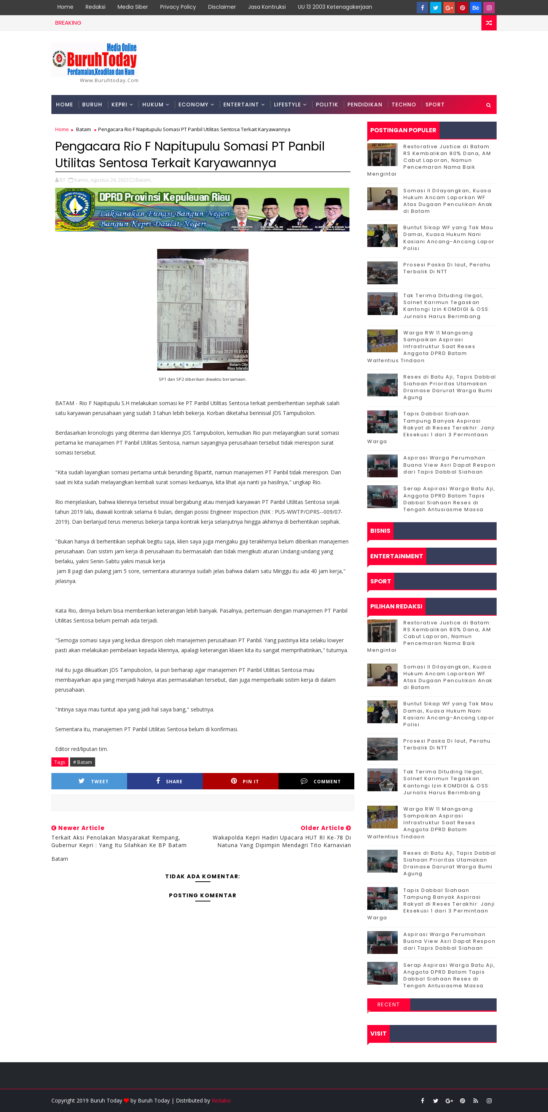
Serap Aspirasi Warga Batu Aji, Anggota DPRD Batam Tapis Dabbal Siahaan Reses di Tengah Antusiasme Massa (449, 499)
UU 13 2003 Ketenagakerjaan (335, 7)
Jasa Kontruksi (267, 7)
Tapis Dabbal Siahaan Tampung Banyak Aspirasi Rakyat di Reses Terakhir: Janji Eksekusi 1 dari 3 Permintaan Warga (431, 427)
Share (169, 781)
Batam (83, 129)
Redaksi (95, 7)
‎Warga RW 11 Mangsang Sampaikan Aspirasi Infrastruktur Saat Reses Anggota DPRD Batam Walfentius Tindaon (421, 346)
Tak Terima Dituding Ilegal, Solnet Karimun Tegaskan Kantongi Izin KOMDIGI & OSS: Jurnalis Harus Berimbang (446, 306)
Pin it (245, 781)
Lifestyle (287, 104)
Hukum (153, 104)
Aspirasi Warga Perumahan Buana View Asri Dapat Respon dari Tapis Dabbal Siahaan (449, 464)
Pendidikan (364, 104)
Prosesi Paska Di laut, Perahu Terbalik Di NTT (447, 268)
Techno (404, 104)
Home (65, 7)
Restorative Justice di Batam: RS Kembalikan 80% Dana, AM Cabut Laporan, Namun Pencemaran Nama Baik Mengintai (429, 160)
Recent (389, 1004)
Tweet (93, 781)
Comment (321, 781)
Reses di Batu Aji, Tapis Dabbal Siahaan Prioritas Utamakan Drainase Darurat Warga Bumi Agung (449, 387)
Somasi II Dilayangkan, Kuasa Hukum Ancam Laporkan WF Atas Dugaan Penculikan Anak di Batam (448, 201)
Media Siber (133, 7)
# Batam (82, 762)
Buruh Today (154, 1100)
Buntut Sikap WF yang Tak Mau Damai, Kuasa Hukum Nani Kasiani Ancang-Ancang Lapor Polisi (449, 238)
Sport (435, 104)
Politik (327, 104)
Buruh (92, 104)
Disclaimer (222, 7)
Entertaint (241, 104)
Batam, (143, 179)
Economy (193, 104)
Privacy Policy (178, 7)
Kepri (119, 104)
